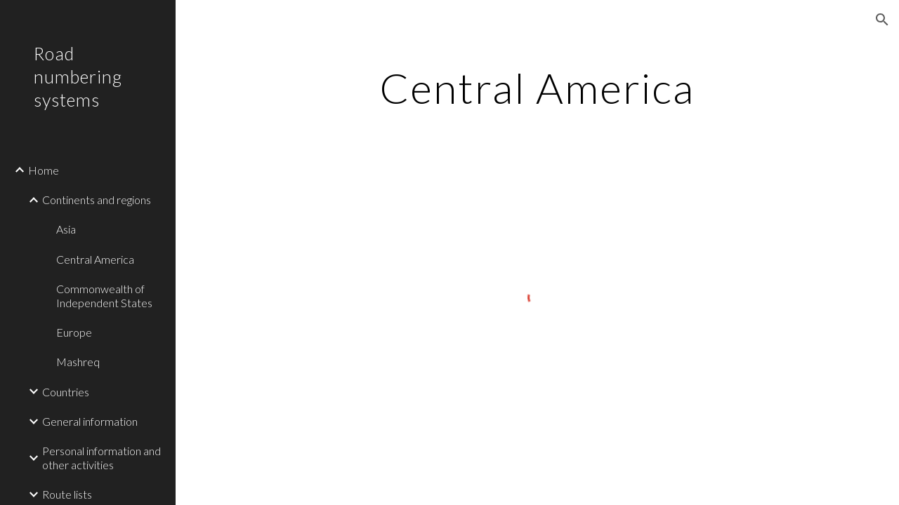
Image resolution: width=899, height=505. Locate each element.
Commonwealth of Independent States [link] (104, 295)
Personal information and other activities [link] (101, 457)
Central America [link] (95, 259)
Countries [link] (65, 391)
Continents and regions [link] (96, 199)
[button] (882, 19)
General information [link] (90, 421)
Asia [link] (66, 229)
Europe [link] (74, 332)
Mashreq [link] (78, 361)
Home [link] (43, 170)
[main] (537, 87)
